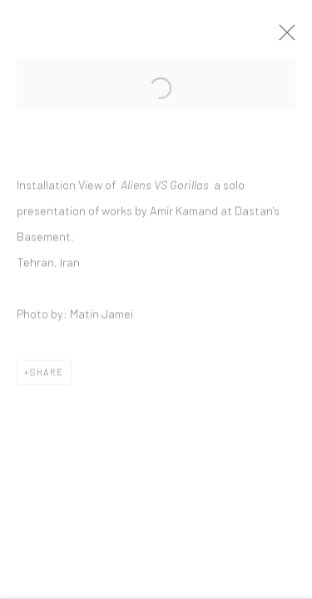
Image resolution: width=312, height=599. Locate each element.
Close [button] (284, 37)
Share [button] (47, 374)
